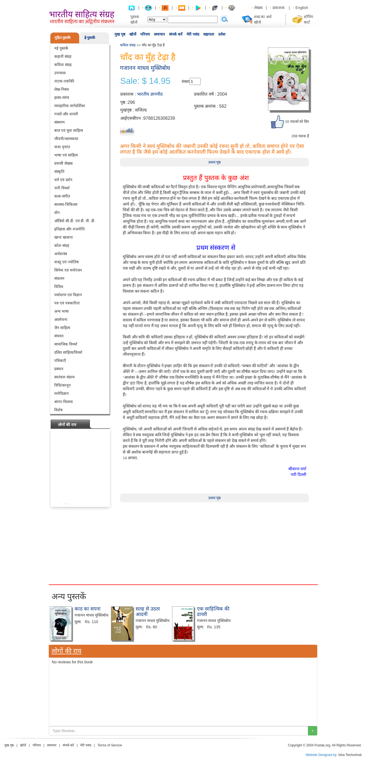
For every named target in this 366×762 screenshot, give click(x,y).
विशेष (58, 410)
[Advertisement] (183, 549)
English (302, 7)
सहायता (208, 34)
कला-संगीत (62, 196)
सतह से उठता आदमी (148, 611)
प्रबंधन (58, 369)
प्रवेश (221, 34)
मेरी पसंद (193, 34)
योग (57, 212)
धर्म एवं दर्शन (63, 180)
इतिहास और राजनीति (69, 229)
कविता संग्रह (63, 64)
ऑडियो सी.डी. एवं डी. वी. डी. (74, 221)
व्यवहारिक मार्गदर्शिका (69, 106)
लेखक (258, 7)
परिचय (145, 34)
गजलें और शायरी (66, 114)
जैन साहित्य (62, 328)
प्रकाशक (279, 7)
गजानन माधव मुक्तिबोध (145, 68)
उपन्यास (59, 73)
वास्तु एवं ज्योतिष (66, 262)
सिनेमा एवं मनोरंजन (68, 270)
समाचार (159, 34)
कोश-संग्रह (61, 245)
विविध (58, 286)
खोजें (132, 34)
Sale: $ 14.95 (145, 81)
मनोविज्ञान (61, 393)
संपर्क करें (175, 34)
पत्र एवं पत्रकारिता (67, 303)
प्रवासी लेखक (63, 163)
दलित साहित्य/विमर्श (68, 352)
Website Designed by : (322, 755)
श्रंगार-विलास (63, 401)
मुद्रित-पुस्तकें (62, 38)
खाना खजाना (63, 237)
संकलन (59, 278)
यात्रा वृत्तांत (62, 147)
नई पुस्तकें (61, 48)
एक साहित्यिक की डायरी (213, 611)
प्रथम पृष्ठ (214, 162)
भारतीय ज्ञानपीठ (149, 94)
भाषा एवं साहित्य (66, 155)
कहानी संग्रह (62, 56)
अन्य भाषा (61, 311)
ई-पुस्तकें (89, 38)
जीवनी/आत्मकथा (66, 138)
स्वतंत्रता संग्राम (64, 377)
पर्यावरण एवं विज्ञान (68, 295)
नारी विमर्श (62, 188)
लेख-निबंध (61, 89)
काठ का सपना (88, 609)
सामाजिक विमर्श (65, 344)
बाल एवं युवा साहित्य (68, 130)
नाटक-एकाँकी (64, 81)
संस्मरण (59, 122)
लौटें (129, 131)
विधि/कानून (62, 385)
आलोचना (60, 319)
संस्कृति (59, 171)
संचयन (59, 336)
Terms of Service (110, 745)
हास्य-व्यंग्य (61, 97)
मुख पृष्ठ (120, 34)
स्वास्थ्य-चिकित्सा (66, 204)
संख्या (186, 81)
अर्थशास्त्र (60, 254)
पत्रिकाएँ (60, 360)
